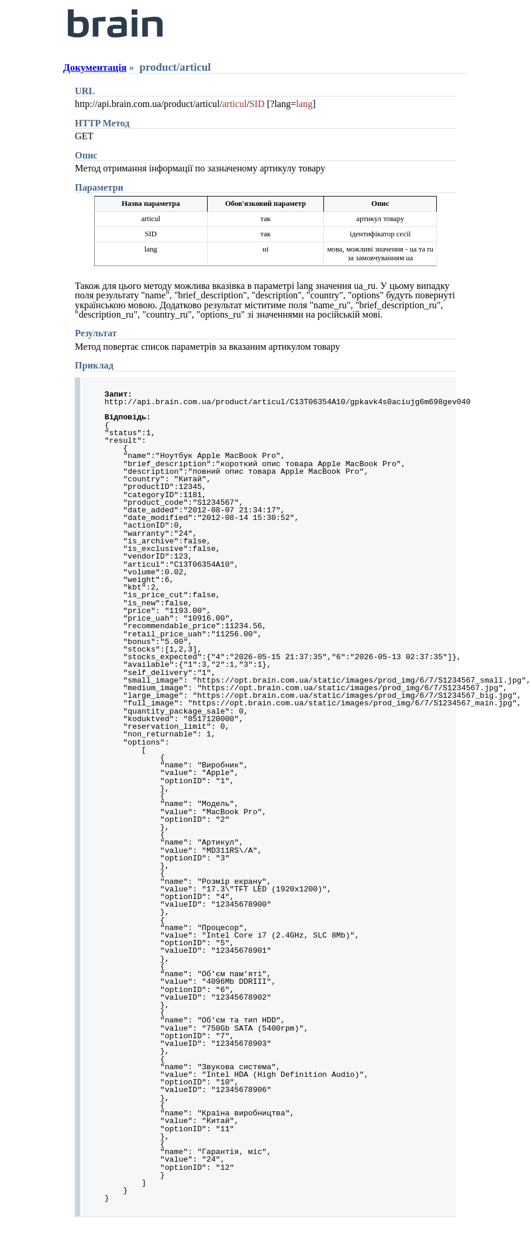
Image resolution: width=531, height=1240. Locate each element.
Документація (94, 67)
